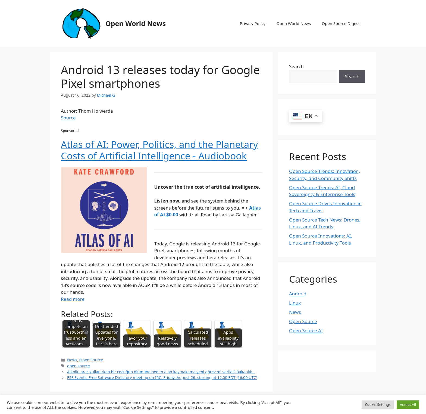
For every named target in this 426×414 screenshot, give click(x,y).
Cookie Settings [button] (377, 404)
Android (297, 293)
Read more (72, 299)
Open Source (91, 359)
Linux (295, 303)
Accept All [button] (408, 404)
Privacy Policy (253, 23)
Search (296, 66)
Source (68, 118)
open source (78, 365)
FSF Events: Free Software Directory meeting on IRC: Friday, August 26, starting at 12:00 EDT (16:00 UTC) (162, 377)
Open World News (135, 23)
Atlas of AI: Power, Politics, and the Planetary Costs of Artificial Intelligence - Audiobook (159, 150)
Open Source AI (306, 330)
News (72, 359)
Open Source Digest (341, 23)
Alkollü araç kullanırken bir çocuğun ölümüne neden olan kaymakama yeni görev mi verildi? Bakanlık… (161, 371)
